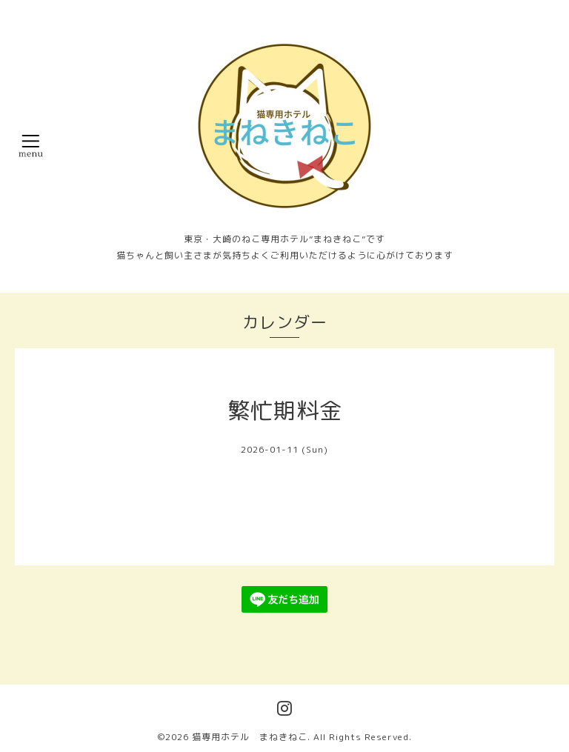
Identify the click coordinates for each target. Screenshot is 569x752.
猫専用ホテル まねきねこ (249, 737)
